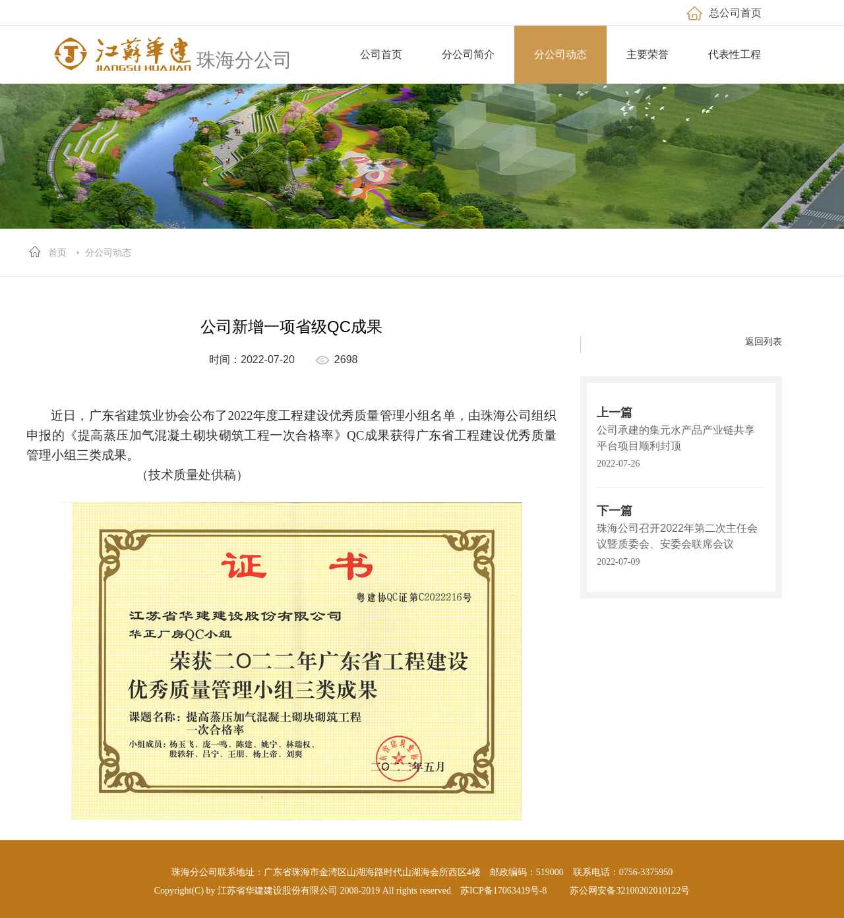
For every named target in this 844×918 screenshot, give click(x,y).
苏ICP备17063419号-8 (503, 891)
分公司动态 (108, 252)
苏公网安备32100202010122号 (630, 891)
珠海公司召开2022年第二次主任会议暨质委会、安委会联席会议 (677, 536)
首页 (57, 252)
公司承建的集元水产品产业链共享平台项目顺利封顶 (676, 437)
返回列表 (763, 341)
